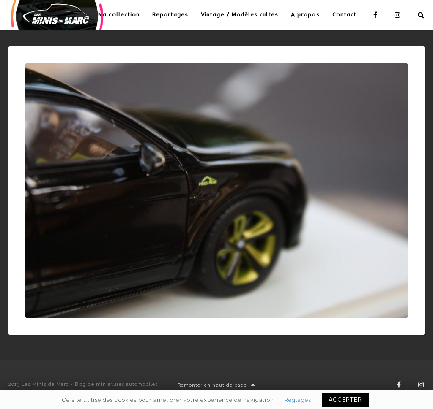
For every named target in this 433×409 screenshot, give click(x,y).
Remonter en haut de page (216, 385)
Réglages (297, 399)
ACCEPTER (345, 399)
